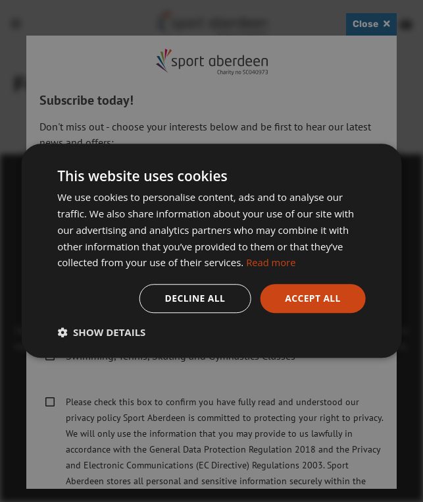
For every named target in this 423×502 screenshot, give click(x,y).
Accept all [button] (312, 298)
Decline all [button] (194, 298)
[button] (101, 333)
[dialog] (211, 251)
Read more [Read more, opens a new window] (271, 262)
